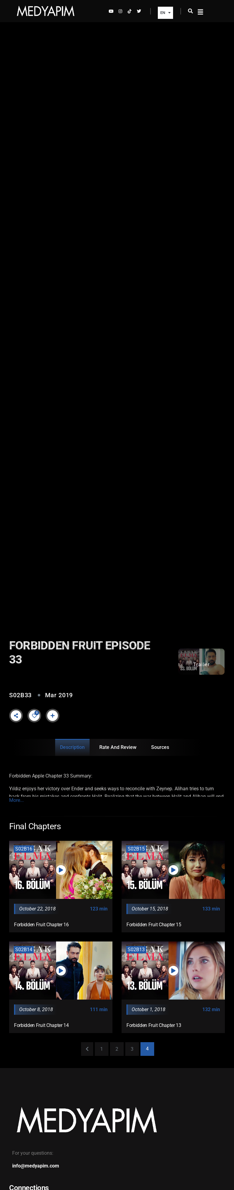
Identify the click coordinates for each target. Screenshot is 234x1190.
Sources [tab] (160, 747)
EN (165, 13)
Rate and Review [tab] (117, 747)
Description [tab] (72, 747)
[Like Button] (34, 715)
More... (16, 800)
